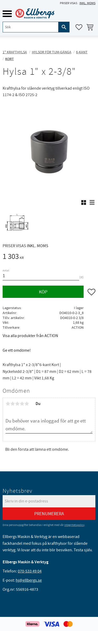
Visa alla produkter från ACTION (30, 335)
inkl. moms (87, 3)
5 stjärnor (26, 403)
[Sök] (64, 27)
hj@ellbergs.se (29, 580)
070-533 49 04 (30, 571)
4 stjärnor (22, 403)
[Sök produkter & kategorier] (31, 27)
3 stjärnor (17, 403)
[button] (7, 13)
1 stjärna (7, 403)
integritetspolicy (74, 525)
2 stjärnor (12, 403)
